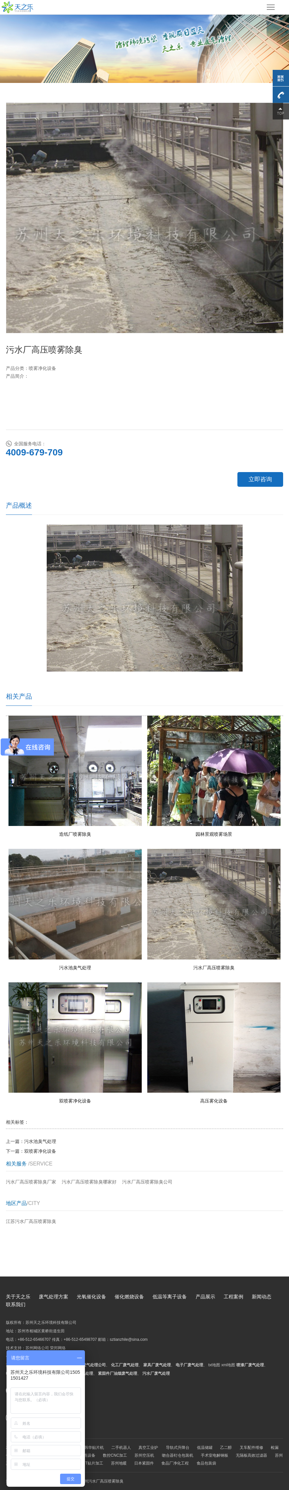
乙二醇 (226, 1447)
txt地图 (214, 1365)
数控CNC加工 (115, 1455)
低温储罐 (205, 1447)
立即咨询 (260, 479)
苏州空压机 (144, 1455)
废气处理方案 (53, 1296)
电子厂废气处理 (189, 1365)
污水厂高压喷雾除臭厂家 (31, 1181)
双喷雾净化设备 (40, 1151)
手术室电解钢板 (214, 1455)
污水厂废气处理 (156, 1373)
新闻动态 (261, 1296)
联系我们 (15, 1304)
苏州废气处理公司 (90, 1365)
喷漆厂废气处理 (250, 1365)
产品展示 (205, 1296)
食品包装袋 (206, 1463)
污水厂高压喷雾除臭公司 (147, 1181)
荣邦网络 (58, 1348)
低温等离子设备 (170, 1296)
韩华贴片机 (94, 1447)
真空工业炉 (148, 1447)
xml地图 (228, 1365)
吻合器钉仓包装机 (177, 1455)
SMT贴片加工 (91, 1463)
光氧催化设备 (91, 1296)
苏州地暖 (119, 1463)
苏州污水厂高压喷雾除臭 (101, 1481)
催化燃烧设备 (129, 1296)
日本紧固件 (144, 1463)
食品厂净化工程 (175, 1463)
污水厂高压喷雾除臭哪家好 (89, 1181)
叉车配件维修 (251, 1447)
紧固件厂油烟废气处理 (117, 1373)
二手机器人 (121, 1447)
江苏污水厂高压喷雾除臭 (31, 1221)
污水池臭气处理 (40, 1141)
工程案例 (233, 1296)
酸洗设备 (87, 1455)
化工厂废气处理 (124, 1365)
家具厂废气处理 (157, 1365)
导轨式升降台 (177, 1447)
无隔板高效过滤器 (251, 1455)
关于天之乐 (18, 1296)
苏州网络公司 (37, 1348)
